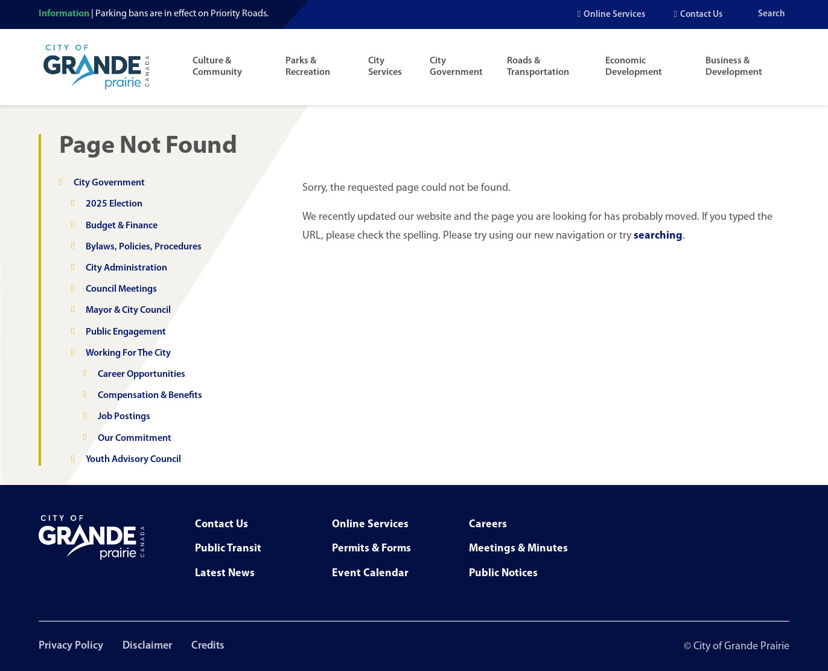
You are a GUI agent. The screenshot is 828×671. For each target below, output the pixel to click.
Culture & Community (217, 66)
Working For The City (128, 353)
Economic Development (633, 66)
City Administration (126, 268)
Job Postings (124, 417)
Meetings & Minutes (518, 548)
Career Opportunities (141, 374)
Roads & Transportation (538, 66)
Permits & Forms (371, 548)
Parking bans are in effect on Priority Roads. (182, 14)
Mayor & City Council (128, 310)
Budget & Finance (122, 226)
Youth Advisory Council (133, 459)
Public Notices (503, 573)
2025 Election (114, 204)
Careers (488, 524)
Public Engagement (126, 332)
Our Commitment (134, 438)
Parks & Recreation (307, 66)
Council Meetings (121, 289)
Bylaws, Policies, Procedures (144, 247)
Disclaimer (147, 646)
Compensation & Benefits (150, 395)
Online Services (614, 14)
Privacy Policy (71, 646)
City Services (385, 66)
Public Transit (228, 548)
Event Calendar (370, 573)
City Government (456, 66)
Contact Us (701, 14)
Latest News (225, 573)
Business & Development (733, 66)
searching (658, 236)
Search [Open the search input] (771, 14)
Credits (208, 646)
